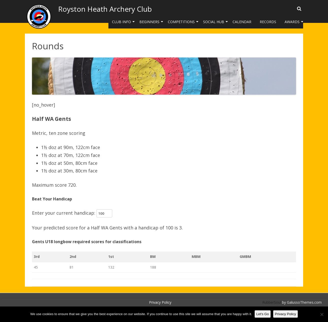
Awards (292, 21)
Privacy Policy (160, 302)
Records (268, 21)
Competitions (181, 21)
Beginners (149, 21)
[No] (321, 314)
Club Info (121, 21)
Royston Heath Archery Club (105, 8)
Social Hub (213, 21)
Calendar (242, 21)
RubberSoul (271, 302)
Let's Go (262, 314)
